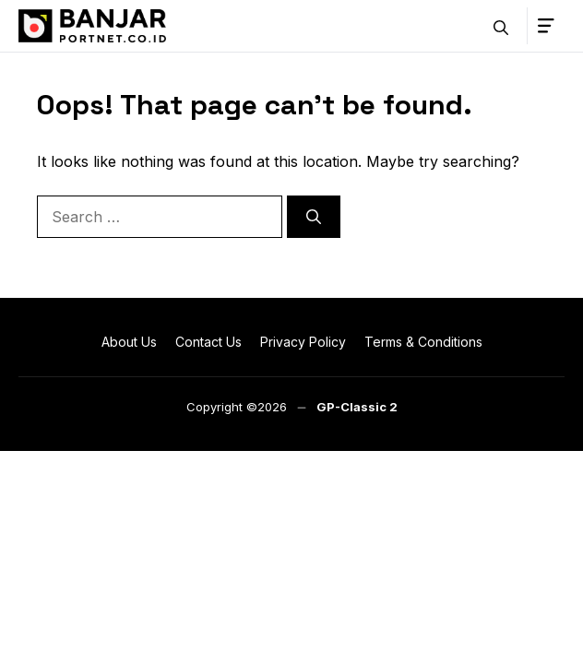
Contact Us (208, 342)
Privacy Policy (303, 342)
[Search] (313, 217)
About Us (129, 342)
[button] (501, 25)
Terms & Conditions (423, 342)
